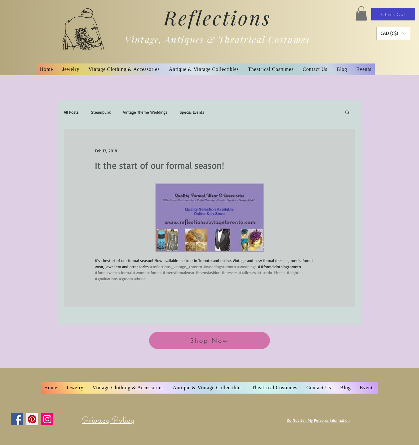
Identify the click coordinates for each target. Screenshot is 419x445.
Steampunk (101, 112)
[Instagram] (47, 419)
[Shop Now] (209, 340)
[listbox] (393, 33)
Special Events (192, 112)
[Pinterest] (32, 419)
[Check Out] (393, 14)
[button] (361, 13)
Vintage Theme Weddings (145, 112)
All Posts (71, 112)
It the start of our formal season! (159, 165)
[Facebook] (17, 419)
